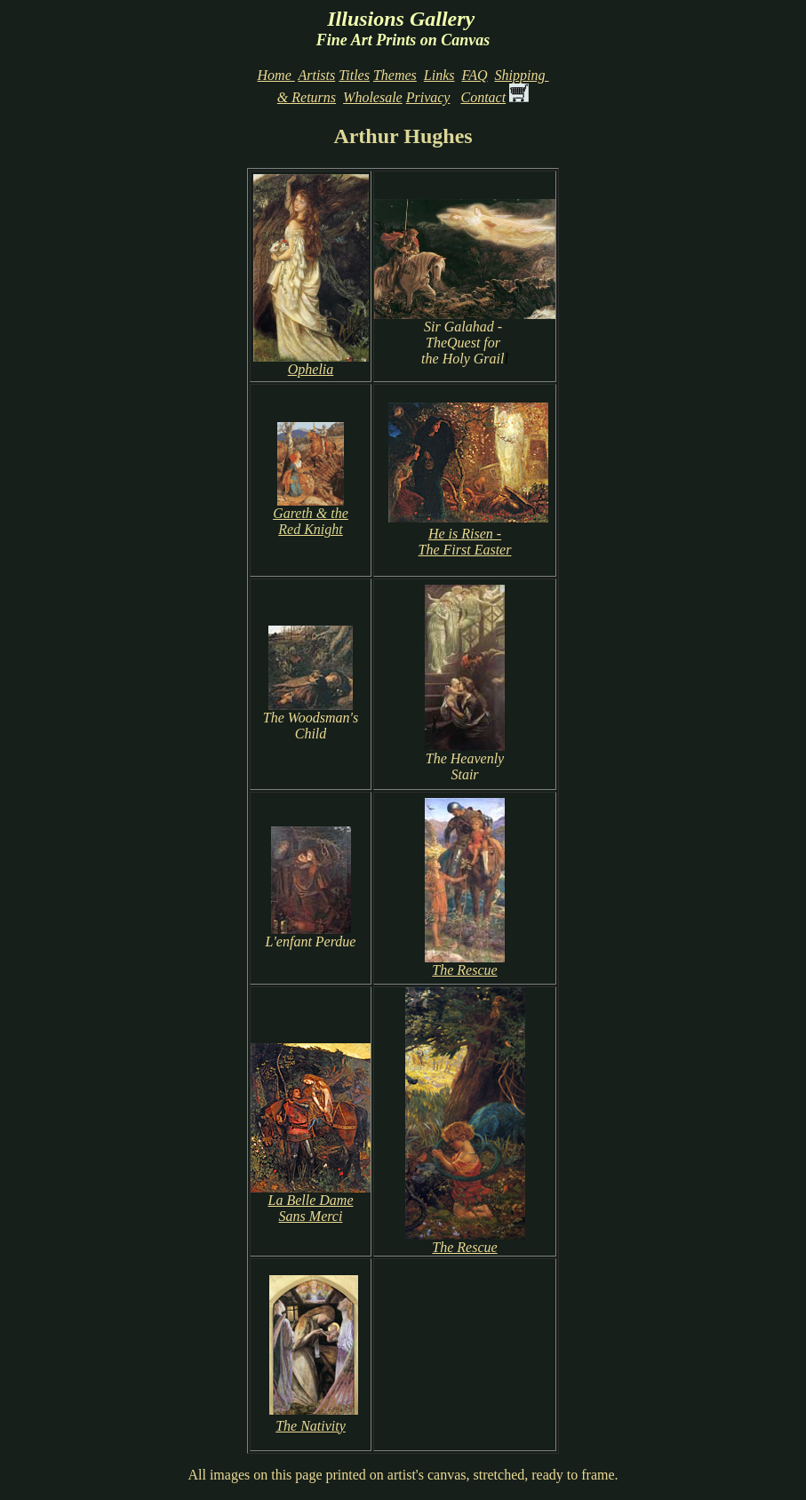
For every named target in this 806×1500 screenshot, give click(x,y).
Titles (354, 75)
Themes (395, 75)
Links (439, 75)
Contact (483, 97)
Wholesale (373, 97)
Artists (316, 75)
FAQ (475, 75)
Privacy (428, 97)
